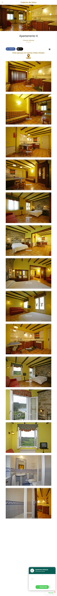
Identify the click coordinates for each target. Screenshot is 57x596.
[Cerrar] (2, 2)
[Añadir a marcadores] (49, 49)
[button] (54, 568)
